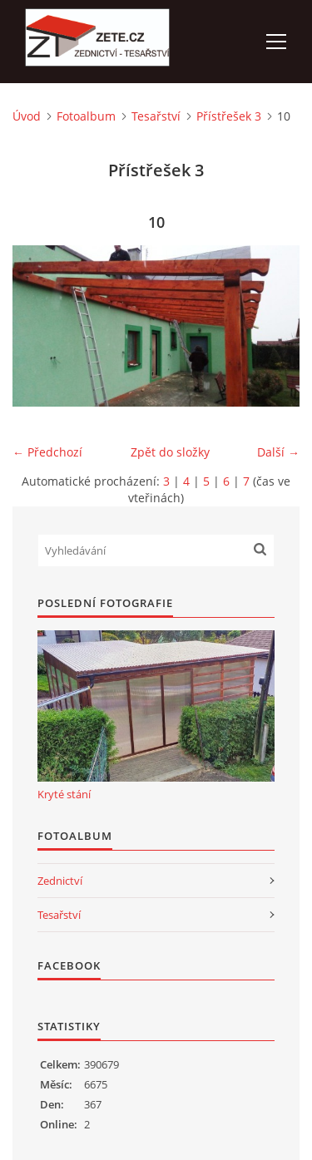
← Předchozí (47, 452)
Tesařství (156, 116)
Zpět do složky (170, 452)
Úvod (26, 116)
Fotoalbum (86, 116)
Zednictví (59, 880)
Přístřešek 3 (228, 116)
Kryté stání (64, 794)
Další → (278, 452)
